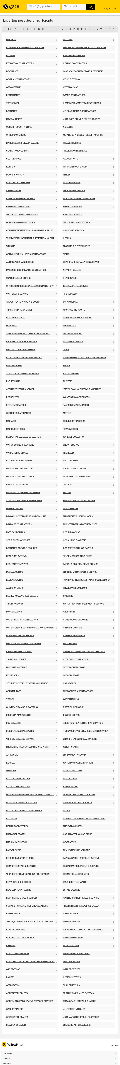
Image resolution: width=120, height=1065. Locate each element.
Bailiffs (10, 977)
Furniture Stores (15, 429)
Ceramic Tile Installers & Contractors (84, 819)
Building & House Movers (76, 954)
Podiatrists (12, 397)
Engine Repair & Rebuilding (76, 1025)
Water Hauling (71, 699)
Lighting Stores (71, 962)
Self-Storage (13, 159)
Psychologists (71, 374)
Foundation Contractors (20, 477)
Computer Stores (72, 771)
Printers (67, 381)
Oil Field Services (72, 334)
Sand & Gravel (13, 191)
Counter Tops (13, 691)
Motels (67, 413)
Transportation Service (19, 310)
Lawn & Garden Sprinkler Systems (81, 858)
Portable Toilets (15, 318)
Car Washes (69, 684)
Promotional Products (76, 874)
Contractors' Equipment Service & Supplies (29, 1001)
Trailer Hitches (71, 985)
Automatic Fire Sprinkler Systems (81, 1017)
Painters (10, 167)
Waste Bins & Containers (76, 397)
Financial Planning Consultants (23, 644)
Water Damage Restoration (78, 763)
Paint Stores (70, 779)
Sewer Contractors (74, 668)
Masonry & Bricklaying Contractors (26, 270)
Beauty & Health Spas (17, 954)
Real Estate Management (76, 850)
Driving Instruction (73, 707)
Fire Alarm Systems (16, 842)
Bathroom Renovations (19, 652)
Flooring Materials (16, 668)
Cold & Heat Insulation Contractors (26, 254)
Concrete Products (17, 993)
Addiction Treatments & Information (83, 723)
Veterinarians (70, 87)
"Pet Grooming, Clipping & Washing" (82, 389)
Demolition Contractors (20, 469)
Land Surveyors (71, 183)
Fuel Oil (67, 493)
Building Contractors (18, 207)
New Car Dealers (72, 270)
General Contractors (18, 80)
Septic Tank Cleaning (17, 151)
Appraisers (12, 755)
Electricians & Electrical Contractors (84, 48)
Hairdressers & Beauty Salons (22, 143)
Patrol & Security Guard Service (80, 564)
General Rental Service (75, 286)
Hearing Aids (70, 278)
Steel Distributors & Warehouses (24, 501)
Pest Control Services (75, 167)
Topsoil (10, 699)
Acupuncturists (15, 588)
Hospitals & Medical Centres (21, 803)
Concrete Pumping (16, 930)
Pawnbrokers (13, 850)
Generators (69, 842)
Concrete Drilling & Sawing (78, 548)
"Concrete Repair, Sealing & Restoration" (28, 874)
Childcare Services (73, 231)
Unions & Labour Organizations (80, 739)
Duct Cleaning (71, 461)
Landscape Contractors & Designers (83, 72)
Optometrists (13, 87)
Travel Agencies (14, 604)
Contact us (113, 1046)
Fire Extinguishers (72, 826)
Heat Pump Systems (16, 556)
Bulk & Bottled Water (75, 882)
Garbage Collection (74, 437)
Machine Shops (14, 366)
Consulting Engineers (74, 540)
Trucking (68, 485)
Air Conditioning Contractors (79, 111)
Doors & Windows (16, 175)
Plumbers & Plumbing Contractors (25, 48)
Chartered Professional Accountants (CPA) (30, 286)
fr (115, 9)
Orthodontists (71, 969)
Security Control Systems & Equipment (27, 684)
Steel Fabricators (16, 405)
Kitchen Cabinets (72, 215)
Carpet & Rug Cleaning (75, 469)
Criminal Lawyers (72, 628)
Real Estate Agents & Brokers (79, 199)
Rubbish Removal (72, 922)
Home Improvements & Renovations (82, 103)
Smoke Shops (13, 914)
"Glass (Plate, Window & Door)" (23, 302)
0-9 (9, 29)
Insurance (11, 111)
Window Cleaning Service (20, 739)
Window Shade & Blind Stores (79, 501)
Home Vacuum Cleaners (75, 620)
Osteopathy (12, 985)
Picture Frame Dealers (18, 779)
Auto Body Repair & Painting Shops (81, 119)
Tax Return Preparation (76, 405)
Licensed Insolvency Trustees (79, 795)
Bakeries (10, 946)
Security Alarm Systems (19, 461)
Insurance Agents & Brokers (21, 548)
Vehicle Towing (71, 80)
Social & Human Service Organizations (27, 906)
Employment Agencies (75, 755)
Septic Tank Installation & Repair (81, 262)
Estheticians (13, 381)
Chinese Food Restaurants (77, 803)
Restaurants (13, 95)
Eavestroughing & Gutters (20, 199)
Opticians (11, 326)
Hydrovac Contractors (76, 660)
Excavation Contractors (20, 64)
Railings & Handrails (74, 636)
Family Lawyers (14, 580)
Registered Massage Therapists (80, 524)
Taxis (66, 350)
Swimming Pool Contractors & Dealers (84, 358)
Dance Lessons (14, 612)
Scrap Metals (70, 302)
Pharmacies (69, 326)
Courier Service (71, 715)
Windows (11, 771)
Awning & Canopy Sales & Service (81, 898)
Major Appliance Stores (76, 223)
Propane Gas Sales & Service (21, 342)
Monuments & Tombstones (77, 477)
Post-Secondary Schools (20, 938)
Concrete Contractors (19, 127)
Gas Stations (13, 969)
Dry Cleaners (13, 723)
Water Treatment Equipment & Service (83, 604)
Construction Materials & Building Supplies (29, 231)
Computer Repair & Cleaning (21, 866)
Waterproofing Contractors (22, 620)
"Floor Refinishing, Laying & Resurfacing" (28, 334)
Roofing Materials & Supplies (22, 898)
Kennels (10, 763)
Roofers (10, 56)
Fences (66, 175)
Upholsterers (70, 509)
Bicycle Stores (71, 946)
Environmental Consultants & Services (27, 747)
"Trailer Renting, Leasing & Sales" (81, 906)
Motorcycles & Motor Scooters (24, 811)
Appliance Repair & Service (20, 389)
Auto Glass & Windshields (20, 262)
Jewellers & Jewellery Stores (22, 374)
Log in (107, 9)
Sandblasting (70, 787)
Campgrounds (70, 914)
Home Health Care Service (20, 636)
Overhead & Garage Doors (20, 223)
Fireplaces (69, 453)
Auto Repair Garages (74, 56)
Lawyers (67, 40)
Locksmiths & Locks (74, 191)
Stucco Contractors (18, 787)
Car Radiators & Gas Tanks (77, 834)
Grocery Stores (71, 676)
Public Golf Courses (17, 485)
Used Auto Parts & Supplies (20, 350)
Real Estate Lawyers (17, 564)
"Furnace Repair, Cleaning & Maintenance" (85, 731)
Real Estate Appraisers (18, 890)
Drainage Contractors (19, 524)
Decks (66, 811)
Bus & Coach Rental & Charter (79, 1001)
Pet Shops (11, 819)
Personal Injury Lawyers (20, 731)
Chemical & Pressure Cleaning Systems (84, 652)
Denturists (12, 72)
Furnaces (11, 421)
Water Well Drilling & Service (22, 215)
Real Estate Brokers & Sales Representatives (30, 962)
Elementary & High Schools (78, 516)
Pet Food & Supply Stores (20, 858)
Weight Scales (71, 747)
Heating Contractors (75, 64)
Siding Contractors (74, 421)
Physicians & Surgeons (75, 588)
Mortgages (12, 676)
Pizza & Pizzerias (72, 143)
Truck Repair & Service (75, 151)
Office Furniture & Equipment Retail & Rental (30, 795)
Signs (66, 254)
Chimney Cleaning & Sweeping (22, 707)
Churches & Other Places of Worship (83, 930)
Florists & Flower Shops (76, 246)
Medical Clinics (14, 572)
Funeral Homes (14, 119)
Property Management (18, 715)
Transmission (70, 429)
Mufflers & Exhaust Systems (78, 993)
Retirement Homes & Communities (24, 358)
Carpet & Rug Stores (17, 453)
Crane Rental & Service (18, 278)
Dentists (11, 40)
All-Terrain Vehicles (74, 1009)
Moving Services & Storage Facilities (83, 135)
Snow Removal (71, 445)
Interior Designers (73, 938)
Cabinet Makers (14, 1009)
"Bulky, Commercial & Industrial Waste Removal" (32, 922)
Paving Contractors (74, 95)
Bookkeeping (70, 644)
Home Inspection (72, 977)
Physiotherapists (72, 207)
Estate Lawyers (71, 890)
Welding (10, 246)
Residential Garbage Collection (23, 437)
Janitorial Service (16, 660)
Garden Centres (14, 509)
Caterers (68, 596)
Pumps (66, 366)
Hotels (67, 238)
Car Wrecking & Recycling (20, 445)
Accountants (70, 159)
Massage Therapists (74, 310)
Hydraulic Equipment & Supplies (23, 493)
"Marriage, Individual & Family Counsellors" (86, 580)
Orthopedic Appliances (18, 413)
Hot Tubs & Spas (71, 532)
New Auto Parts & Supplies (77, 318)
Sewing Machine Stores (18, 882)
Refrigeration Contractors (78, 691)
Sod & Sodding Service (18, 540)
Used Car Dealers (15, 532)
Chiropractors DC (16, 135)
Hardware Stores (15, 834)
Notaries (68, 127)
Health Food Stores (17, 826)
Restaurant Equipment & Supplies (81, 866)
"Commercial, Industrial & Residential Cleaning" (32, 238)
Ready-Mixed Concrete (18, 183)
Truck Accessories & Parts (77, 556)
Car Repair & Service (17, 294)
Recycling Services (16, 1025)
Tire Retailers (70, 294)
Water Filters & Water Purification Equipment (30, 628)
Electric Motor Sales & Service (80, 572)
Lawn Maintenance (73, 342)
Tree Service (12, 103)
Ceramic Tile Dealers (17, 1017)
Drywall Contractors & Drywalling (26, 516)
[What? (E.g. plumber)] (43, 7)
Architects (69, 612)
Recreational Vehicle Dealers (22, 596)
